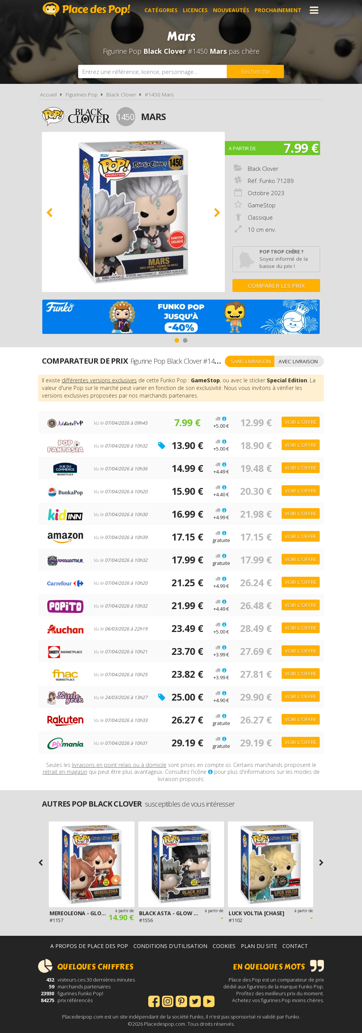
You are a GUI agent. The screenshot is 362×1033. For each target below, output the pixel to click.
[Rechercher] (255, 71)
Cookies (224, 946)
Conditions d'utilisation (170, 946)
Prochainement (278, 10)
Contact (295, 946)
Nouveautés (231, 10)
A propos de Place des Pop (89, 946)
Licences (195, 10)
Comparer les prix (276, 285)
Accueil (48, 94)
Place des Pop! (86, 9)
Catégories (161, 10)
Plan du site (259, 946)
